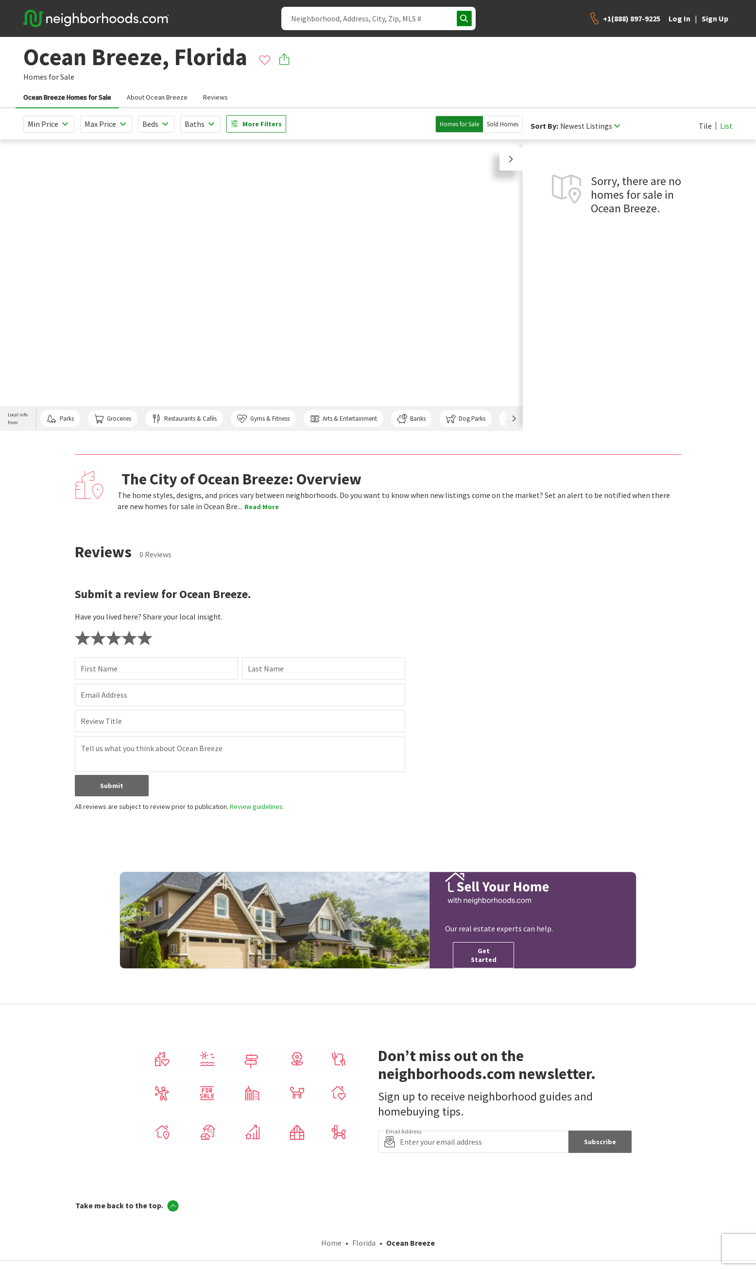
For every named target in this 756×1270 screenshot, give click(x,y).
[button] (511, 159)
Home (331, 1243)
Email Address (104, 695)
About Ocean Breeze (157, 97)
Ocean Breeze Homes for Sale (67, 97)
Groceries (112, 419)
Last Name (266, 668)
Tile (705, 126)
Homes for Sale (459, 124)
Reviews (215, 97)
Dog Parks (465, 419)
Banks (411, 419)
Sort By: (544, 126)
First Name (99, 668)
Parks (60, 419)
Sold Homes (502, 124)
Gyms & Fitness (263, 419)
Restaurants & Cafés (184, 419)
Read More (261, 506)
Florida (364, 1243)
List (726, 126)
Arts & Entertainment (343, 419)
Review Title (101, 721)
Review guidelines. (257, 806)
